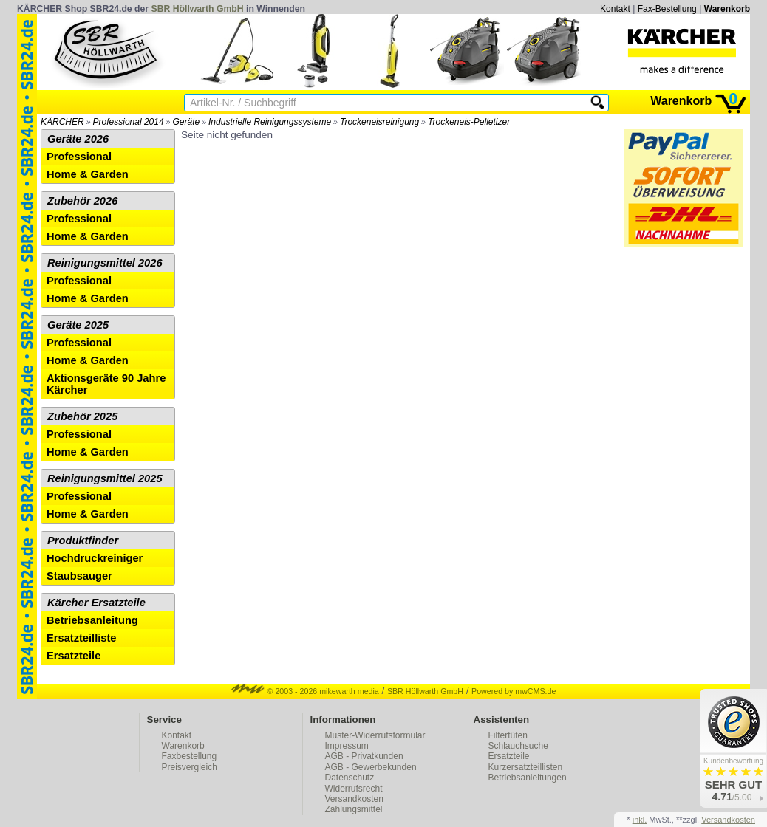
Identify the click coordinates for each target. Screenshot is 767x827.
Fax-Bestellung (667, 9)
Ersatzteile (73, 656)
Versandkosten (354, 799)
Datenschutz (350, 777)
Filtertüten (508, 735)
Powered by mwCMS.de (513, 691)
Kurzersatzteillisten (525, 767)
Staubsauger (79, 576)
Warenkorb (727, 9)
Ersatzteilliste (82, 638)
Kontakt (615, 9)
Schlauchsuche (518, 746)
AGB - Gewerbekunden (371, 767)
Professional (79, 156)
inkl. (640, 819)
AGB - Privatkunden (364, 756)
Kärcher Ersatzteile (96, 602)
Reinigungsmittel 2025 (105, 478)
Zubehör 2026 (82, 201)
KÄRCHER (62, 122)
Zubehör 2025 (82, 416)
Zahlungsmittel (354, 809)
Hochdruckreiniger (95, 558)
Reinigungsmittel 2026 (105, 263)
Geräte (186, 122)
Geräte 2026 (78, 139)
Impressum (347, 746)
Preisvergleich (189, 767)
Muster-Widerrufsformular (375, 735)
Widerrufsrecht (354, 788)
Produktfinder (82, 540)
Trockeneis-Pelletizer (469, 122)
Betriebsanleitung (92, 620)
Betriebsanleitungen (527, 777)
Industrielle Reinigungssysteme (269, 122)
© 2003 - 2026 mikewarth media (305, 691)
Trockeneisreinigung (379, 122)
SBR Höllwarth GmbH (197, 9)
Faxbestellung (189, 756)
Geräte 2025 (78, 325)
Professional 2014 (128, 122)
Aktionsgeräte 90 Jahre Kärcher (106, 384)
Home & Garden (88, 174)
